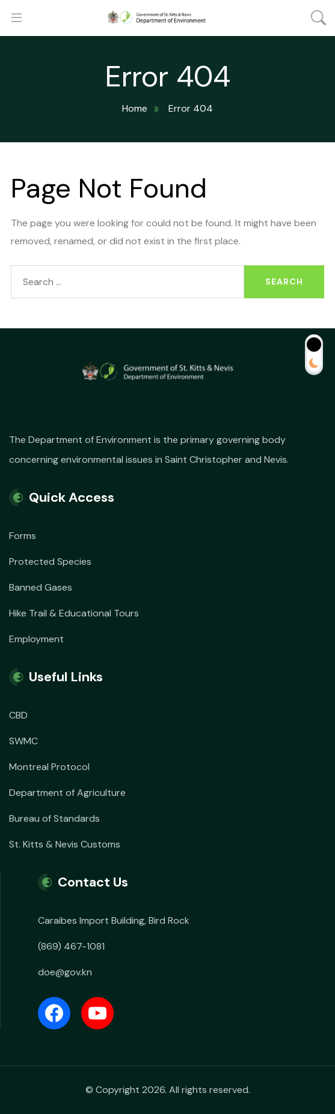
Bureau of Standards (54, 818)
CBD (18, 715)
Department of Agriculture (67, 792)
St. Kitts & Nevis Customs (64, 844)
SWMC (23, 741)
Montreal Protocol (49, 766)
